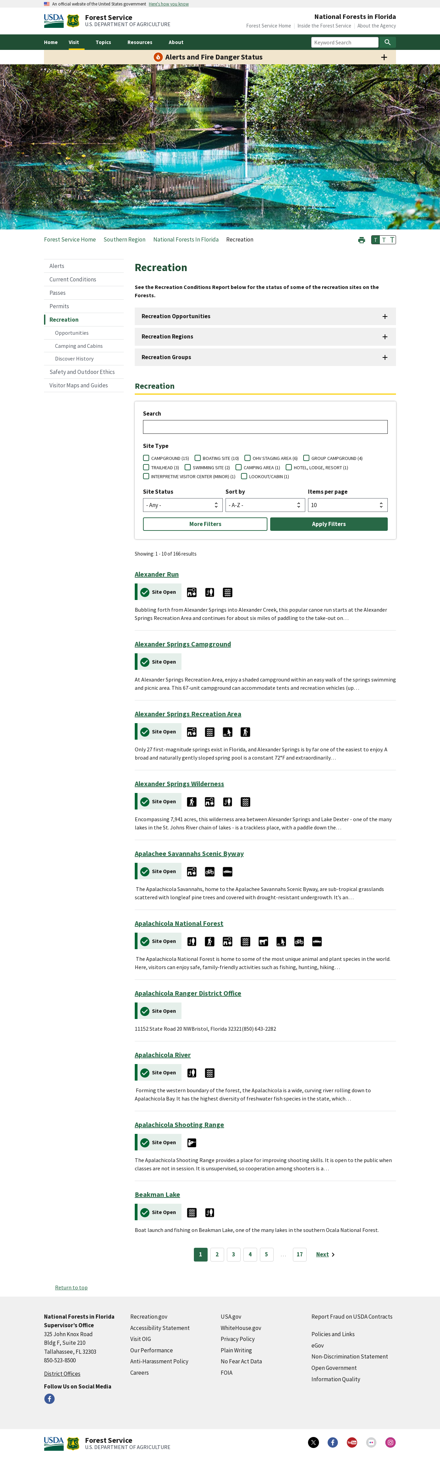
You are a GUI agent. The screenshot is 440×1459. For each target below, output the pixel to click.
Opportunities (72, 332)
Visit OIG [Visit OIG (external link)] (140, 1339)
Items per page (328, 491)
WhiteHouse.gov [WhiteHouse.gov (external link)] (241, 1328)
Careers (139, 1372)
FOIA (226, 1372)
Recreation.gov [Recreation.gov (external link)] (148, 1316)
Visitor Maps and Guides (79, 385)
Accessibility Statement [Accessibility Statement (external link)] (160, 1328)
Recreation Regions (167, 336)
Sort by (235, 491)
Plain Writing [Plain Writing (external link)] (236, 1350)
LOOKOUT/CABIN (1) (269, 476)
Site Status (158, 491)
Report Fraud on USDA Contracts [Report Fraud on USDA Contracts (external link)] (352, 1316)
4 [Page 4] (250, 1254)
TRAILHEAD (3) (165, 467)
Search (152, 413)
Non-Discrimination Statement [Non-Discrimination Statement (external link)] (349, 1356)
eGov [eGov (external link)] (317, 1345)
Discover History (74, 358)
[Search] (388, 42)
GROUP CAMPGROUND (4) (337, 458)
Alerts (57, 266)
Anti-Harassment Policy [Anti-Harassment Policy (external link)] (159, 1361)
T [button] (375, 239)
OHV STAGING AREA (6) (275, 458)
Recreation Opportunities (176, 316)
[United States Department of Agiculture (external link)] (55, 21)
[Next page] (326, 1255)
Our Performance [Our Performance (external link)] (151, 1350)
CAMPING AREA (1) (262, 467)
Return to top (71, 1287)
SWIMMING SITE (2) (211, 467)
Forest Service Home (268, 25)
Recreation (64, 319)
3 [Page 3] (233, 1254)
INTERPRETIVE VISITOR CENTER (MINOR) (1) (193, 476)
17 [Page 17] (300, 1254)
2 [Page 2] (217, 1254)
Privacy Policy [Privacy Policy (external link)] (238, 1339)
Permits (59, 306)
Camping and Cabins (79, 345)
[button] (362, 239)
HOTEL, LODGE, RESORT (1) (321, 467)
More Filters (205, 524)
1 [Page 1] (200, 1254)
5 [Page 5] (266, 1254)
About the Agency (377, 25)
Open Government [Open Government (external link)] (334, 1368)
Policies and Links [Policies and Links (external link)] (333, 1334)
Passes (58, 293)
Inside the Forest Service (324, 25)
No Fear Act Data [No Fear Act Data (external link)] (241, 1361)
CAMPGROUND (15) (170, 458)
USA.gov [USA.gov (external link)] (231, 1316)
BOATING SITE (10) (221, 458)
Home (51, 42)
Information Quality (335, 1379)
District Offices (62, 1373)
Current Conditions (73, 279)
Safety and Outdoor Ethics (82, 372)
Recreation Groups (166, 357)
